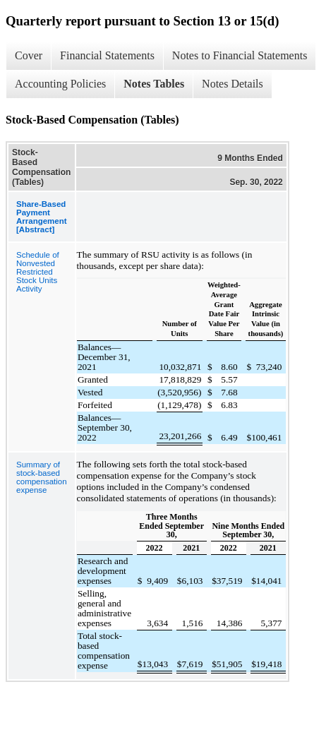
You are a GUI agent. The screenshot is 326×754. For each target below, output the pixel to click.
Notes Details (232, 84)
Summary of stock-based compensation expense (41, 477)
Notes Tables (153, 84)
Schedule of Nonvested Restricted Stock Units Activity (37, 272)
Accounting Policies (60, 84)
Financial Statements (107, 55)
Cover (28, 55)
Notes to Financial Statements (240, 55)
